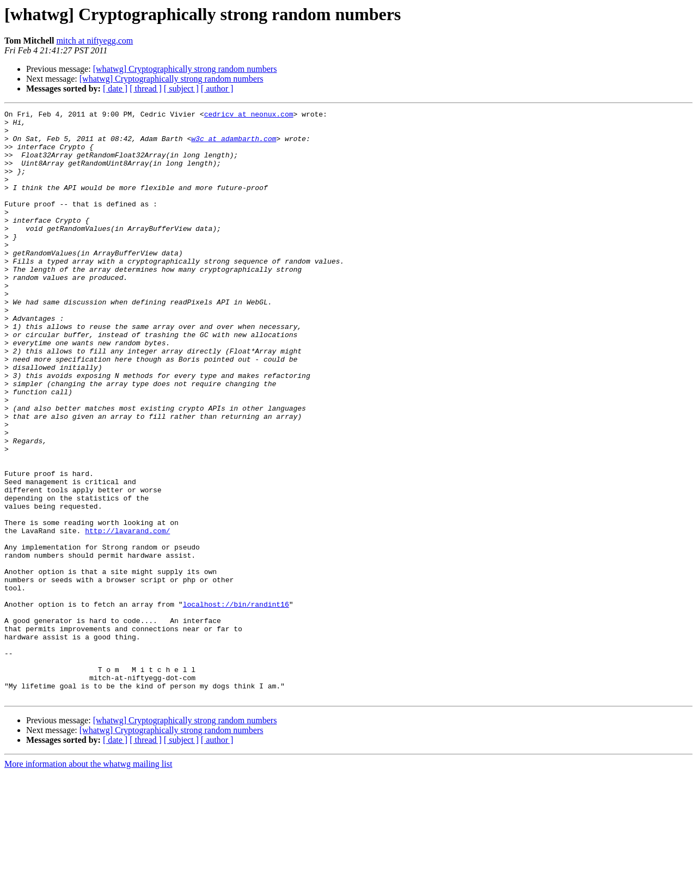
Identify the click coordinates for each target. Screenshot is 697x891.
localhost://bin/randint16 (236, 704)
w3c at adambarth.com (233, 145)
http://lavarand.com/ (127, 615)
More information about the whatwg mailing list (88, 881)
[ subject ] (181, 88)
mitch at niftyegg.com (94, 40)
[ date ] (115, 88)
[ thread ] (146, 88)
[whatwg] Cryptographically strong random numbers (185, 69)
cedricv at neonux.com (249, 115)
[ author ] (217, 88)
